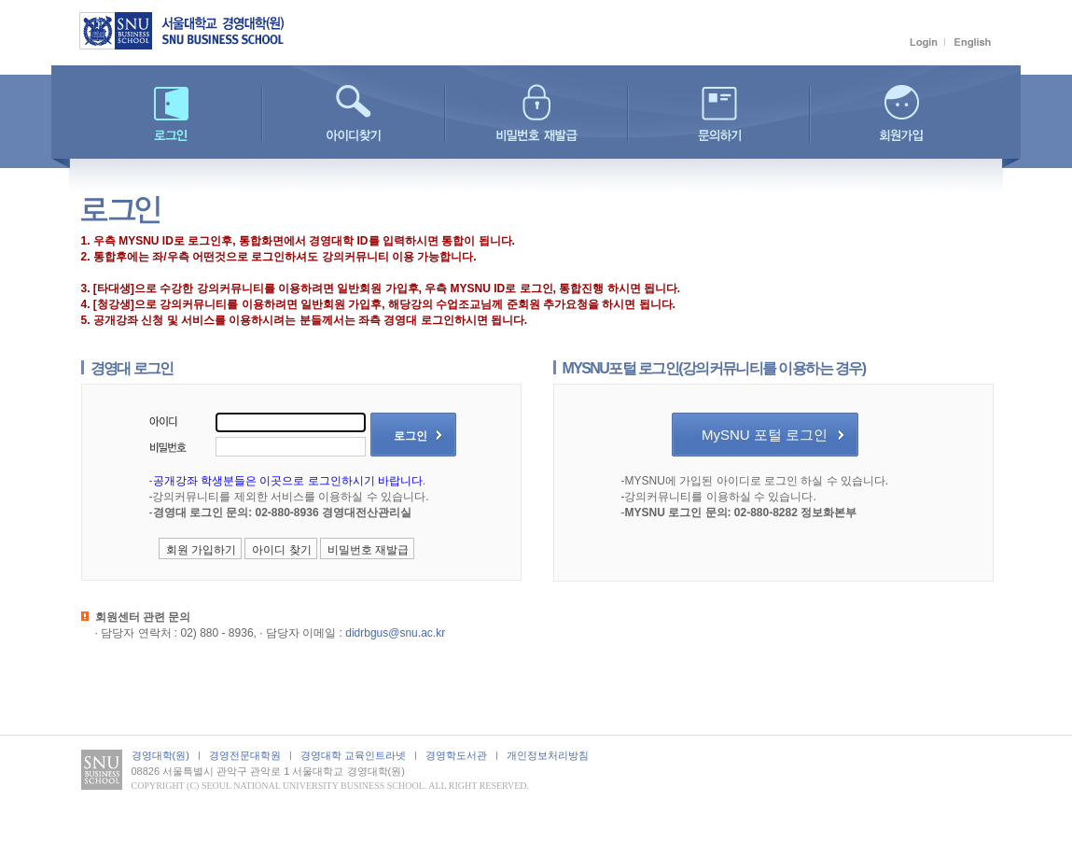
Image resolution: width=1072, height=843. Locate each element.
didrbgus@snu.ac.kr (395, 632)
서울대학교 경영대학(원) (191, 30)
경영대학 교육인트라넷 (353, 755)
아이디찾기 (353, 114)
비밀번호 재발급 (536, 114)
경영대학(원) (160, 755)
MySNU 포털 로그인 (765, 435)
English (973, 42)
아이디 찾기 (281, 549)
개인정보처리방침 (548, 755)
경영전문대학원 (245, 755)
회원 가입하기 (201, 549)
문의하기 (719, 114)
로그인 (925, 42)
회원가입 (902, 114)
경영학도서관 (456, 755)
